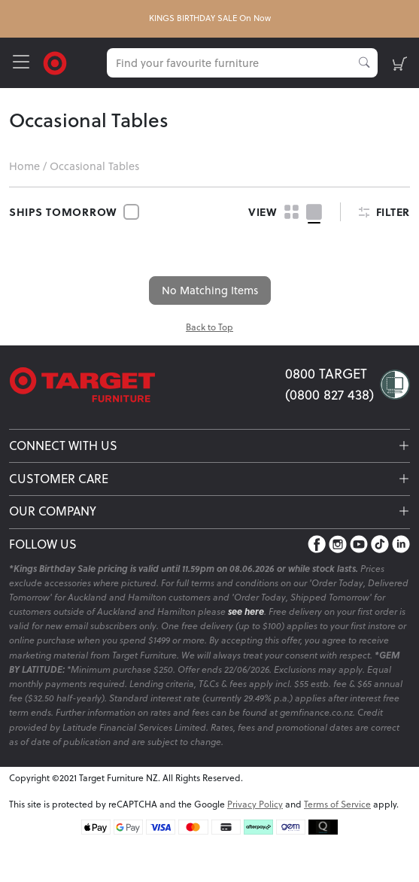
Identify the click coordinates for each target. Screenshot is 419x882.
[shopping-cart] (400, 63)
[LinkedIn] (401, 544)
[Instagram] (338, 544)
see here (246, 611)
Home (24, 166)
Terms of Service (337, 804)
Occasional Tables (94, 166)
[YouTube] (359, 544)
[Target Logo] (55, 61)
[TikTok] (380, 544)
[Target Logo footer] (147, 384)
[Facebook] (317, 544)
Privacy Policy (255, 804)
